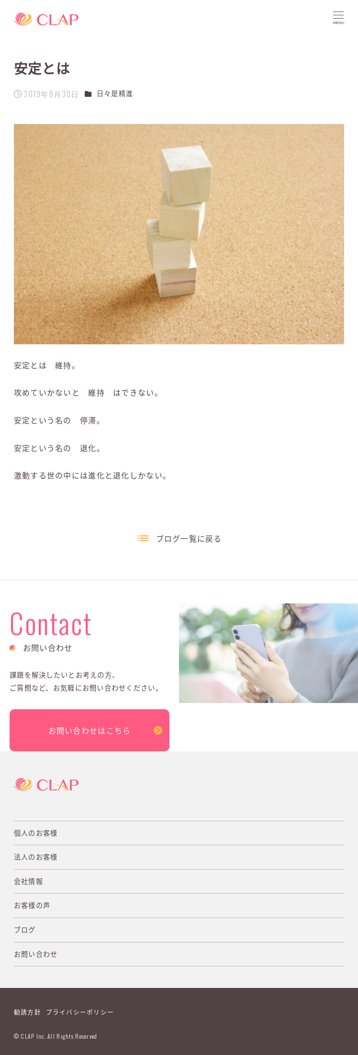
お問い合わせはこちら (89, 730)
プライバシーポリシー (80, 1011)
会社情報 (28, 881)
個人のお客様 (36, 833)
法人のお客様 (36, 857)
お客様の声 (32, 905)
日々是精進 (115, 93)
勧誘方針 (27, 1011)
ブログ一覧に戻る (189, 538)
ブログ (25, 929)
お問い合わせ (36, 954)
